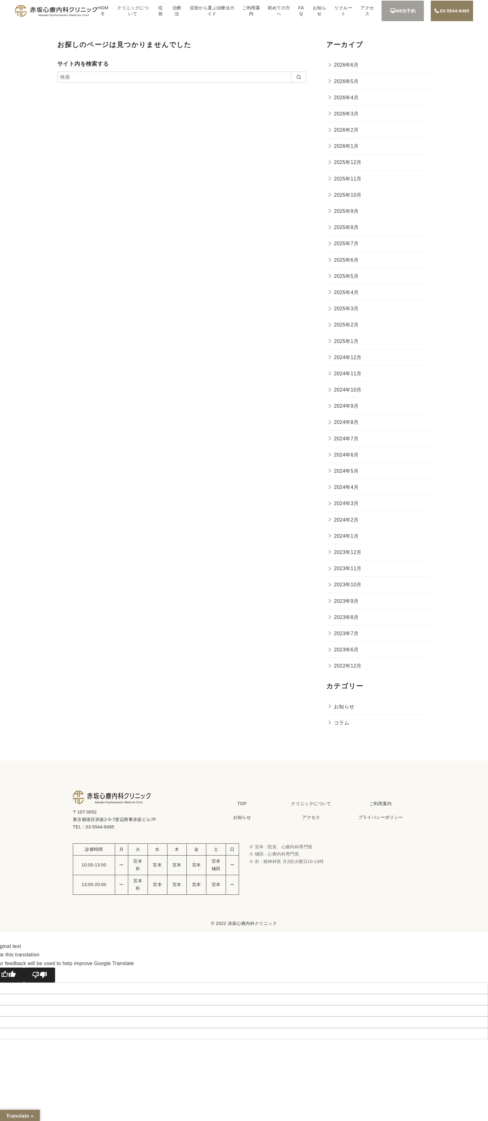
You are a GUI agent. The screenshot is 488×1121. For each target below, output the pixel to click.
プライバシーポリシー (380, 817)
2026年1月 (346, 146)
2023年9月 (346, 601)
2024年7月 (346, 438)
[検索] (181, 77)
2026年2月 (346, 130)
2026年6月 (346, 65)
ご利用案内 (251, 10)
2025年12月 (348, 162)
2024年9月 (346, 406)
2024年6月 (346, 454)
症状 (160, 10)
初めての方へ (279, 10)
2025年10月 (348, 195)
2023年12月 (348, 552)
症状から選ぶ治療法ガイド (212, 10)
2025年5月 (346, 276)
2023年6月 (346, 649)
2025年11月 (348, 178)
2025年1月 (346, 341)
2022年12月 (348, 665)
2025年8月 (346, 227)
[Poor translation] (39, 975)
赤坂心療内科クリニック (252, 923)
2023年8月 (346, 617)
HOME (102, 10)
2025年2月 (346, 324)
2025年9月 (346, 211)
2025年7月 (346, 243)
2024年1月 (346, 536)
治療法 (176, 10)
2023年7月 (346, 633)
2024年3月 (346, 503)
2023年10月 (348, 584)
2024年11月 (348, 373)
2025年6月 (346, 260)
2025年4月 (346, 292)
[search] (298, 77)
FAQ (301, 10)
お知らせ (319, 10)
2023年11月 (348, 568)
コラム (341, 722)
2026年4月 (346, 97)
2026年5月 (346, 81)
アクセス (367, 10)
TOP (241, 803)
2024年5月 (346, 471)
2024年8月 (346, 422)
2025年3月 (346, 308)
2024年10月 (348, 389)
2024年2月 (346, 520)
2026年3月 (346, 113)
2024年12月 (348, 357)
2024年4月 (346, 487)
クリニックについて (132, 10)
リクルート (343, 10)
